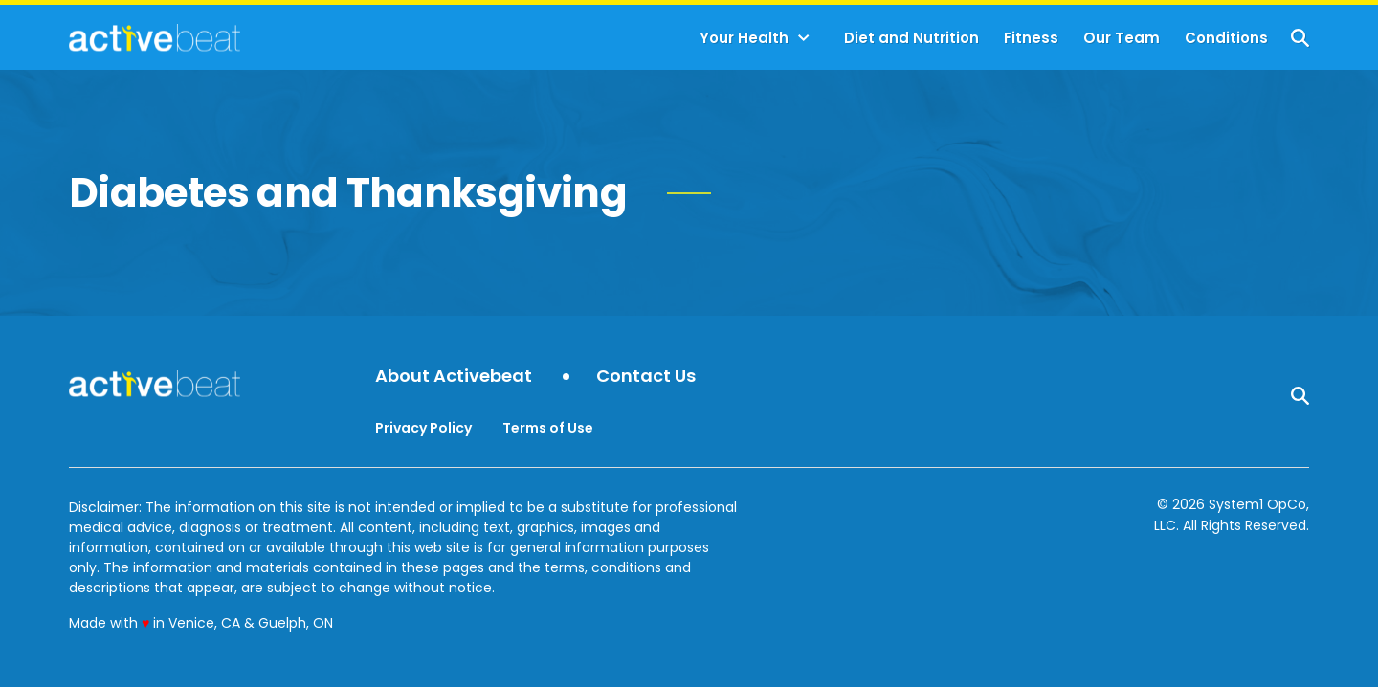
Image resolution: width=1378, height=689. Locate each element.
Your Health (744, 38)
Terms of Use (547, 427)
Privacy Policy (423, 427)
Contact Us (646, 377)
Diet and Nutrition (911, 38)
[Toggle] (804, 38)
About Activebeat (453, 377)
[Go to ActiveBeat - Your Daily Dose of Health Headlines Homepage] (154, 37)
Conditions (1226, 38)
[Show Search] (1300, 38)
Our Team (1121, 38)
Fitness (1031, 38)
